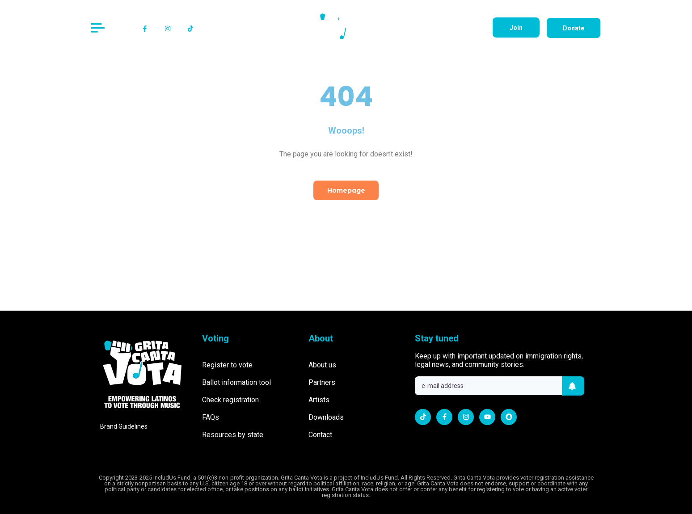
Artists (318, 400)
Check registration (230, 400)
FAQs (210, 417)
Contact (320, 434)
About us (322, 365)
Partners (321, 382)
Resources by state (232, 434)
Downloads (326, 417)
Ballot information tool (236, 382)
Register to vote (227, 365)
